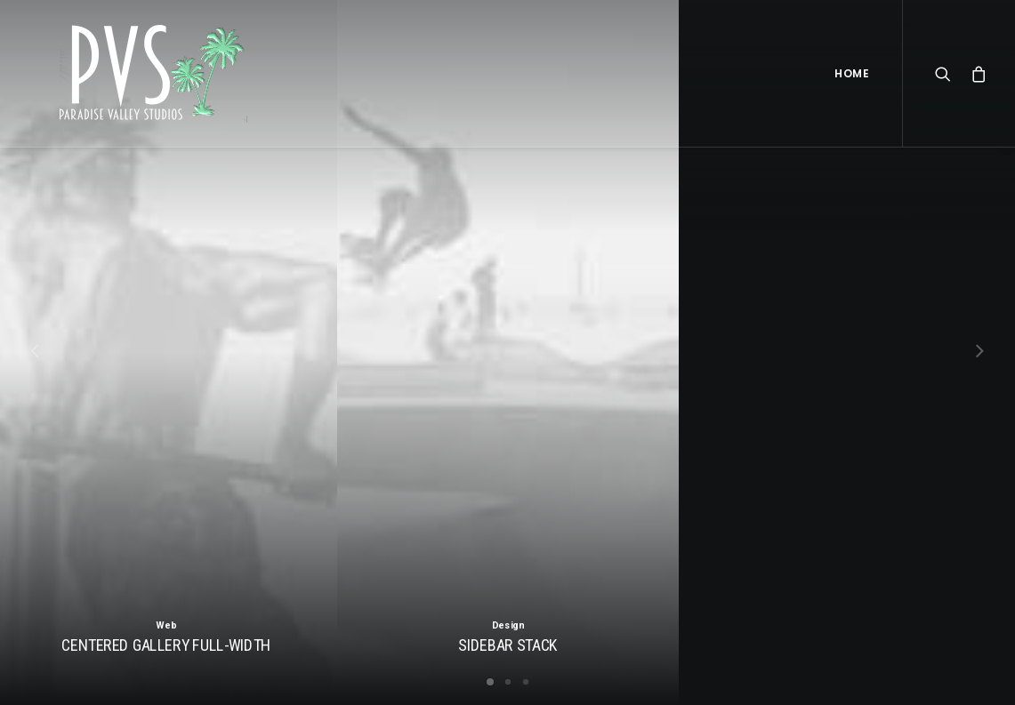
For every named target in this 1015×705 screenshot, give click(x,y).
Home (851, 73)
